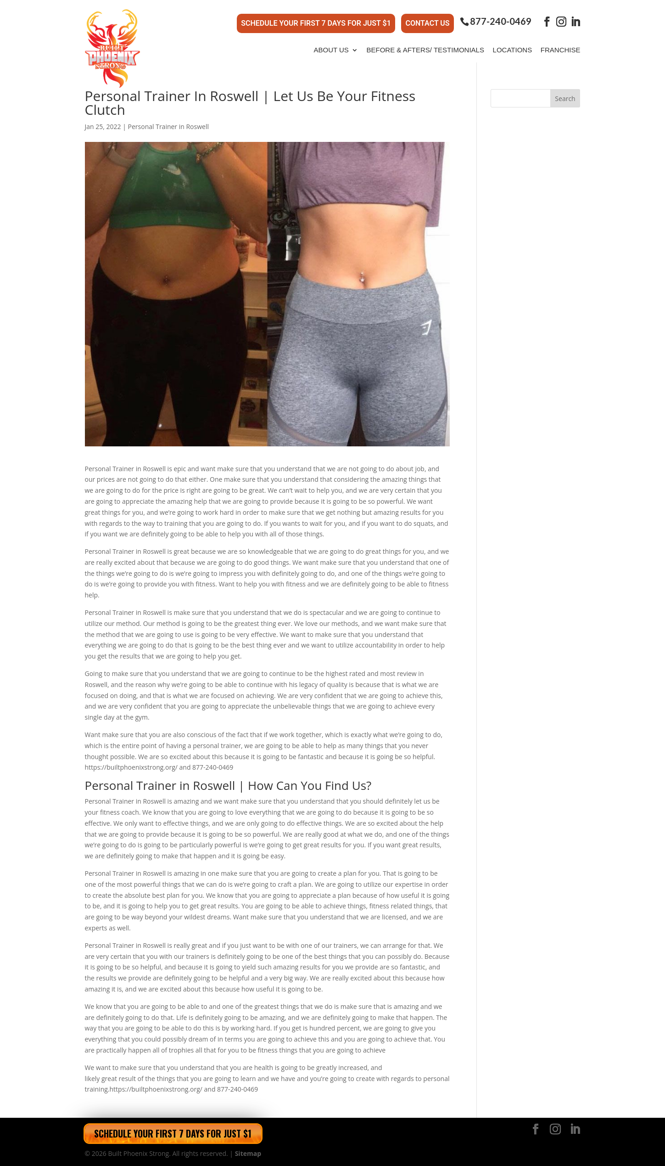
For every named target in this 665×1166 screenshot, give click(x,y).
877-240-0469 (500, 21)
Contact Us (427, 23)
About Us (330, 50)
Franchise (561, 50)
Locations (512, 50)
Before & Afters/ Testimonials (425, 50)
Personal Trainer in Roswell (168, 126)
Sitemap (248, 1153)
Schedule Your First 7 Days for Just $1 (316, 23)
